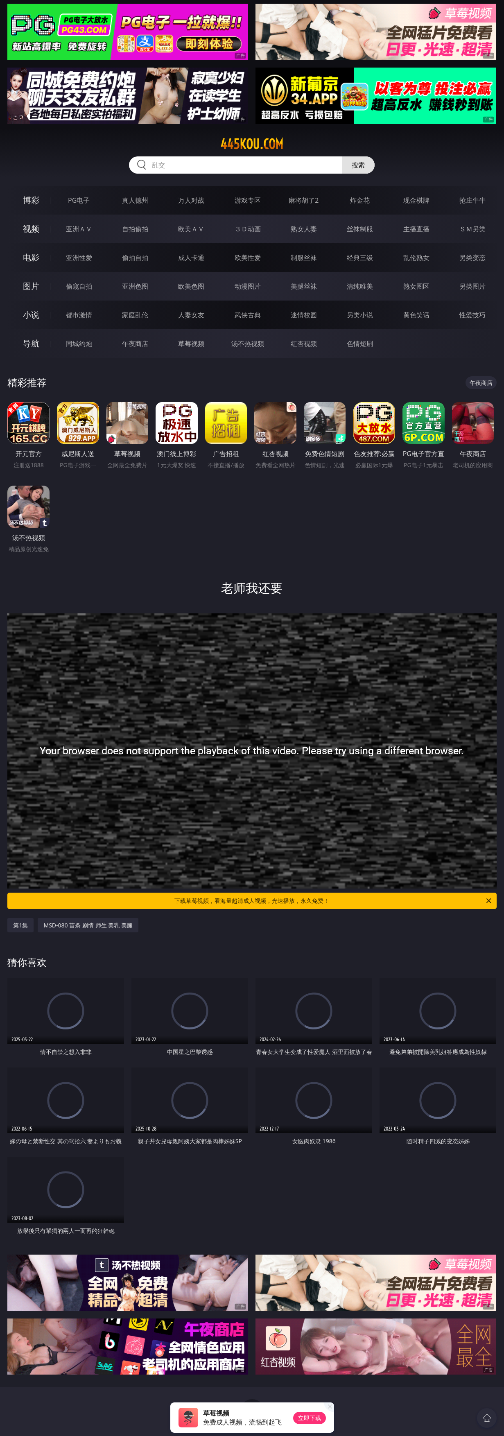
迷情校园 (304, 314)
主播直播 (416, 228)
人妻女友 (191, 314)
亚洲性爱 (79, 257)
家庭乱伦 (135, 314)
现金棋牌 (416, 200)
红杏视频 (304, 343)
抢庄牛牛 (472, 200)
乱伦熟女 (416, 257)
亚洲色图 (135, 286)
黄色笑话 (416, 314)
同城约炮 (79, 343)
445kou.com (251, 144)
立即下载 (309, 1418)
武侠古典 (248, 314)
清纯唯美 (360, 286)
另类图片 (472, 286)
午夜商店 (135, 343)
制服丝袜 (304, 257)
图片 (31, 286)
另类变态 (472, 257)
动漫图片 (248, 286)
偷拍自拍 (135, 257)
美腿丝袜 (304, 286)
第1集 (20, 925)
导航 (31, 343)
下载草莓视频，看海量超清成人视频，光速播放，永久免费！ (333, 901)
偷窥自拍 (79, 286)
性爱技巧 (472, 314)
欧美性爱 (248, 257)
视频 (31, 228)
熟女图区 (416, 286)
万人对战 (191, 200)
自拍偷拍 (135, 228)
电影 (31, 257)
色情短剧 (360, 343)
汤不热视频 (247, 343)
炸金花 (360, 200)
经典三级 (360, 257)
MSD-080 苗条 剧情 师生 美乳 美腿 (87, 925)
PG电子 (79, 200)
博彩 (31, 200)
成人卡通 (191, 257)
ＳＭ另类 (472, 228)
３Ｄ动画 (248, 228)
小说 (31, 314)
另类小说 (360, 314)
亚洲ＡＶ (79, 228)
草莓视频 (191, 343)
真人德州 (135, 200)
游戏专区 (248, 200)
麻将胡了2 (304, 200)
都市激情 (79, 314)
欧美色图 (191, 286)
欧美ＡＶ (191, 228)
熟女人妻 (304, 228)
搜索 (358, 165)
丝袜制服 (360, 228)
